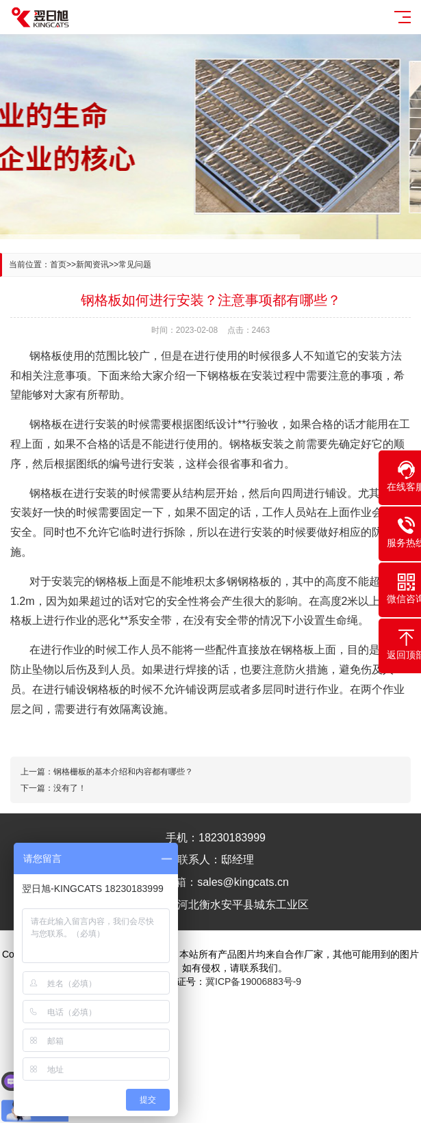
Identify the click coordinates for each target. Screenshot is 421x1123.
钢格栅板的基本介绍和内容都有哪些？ (123, 771)
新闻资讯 (92, 264)
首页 (58, 264)
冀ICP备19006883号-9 (253, 981)
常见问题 (134, 264)
